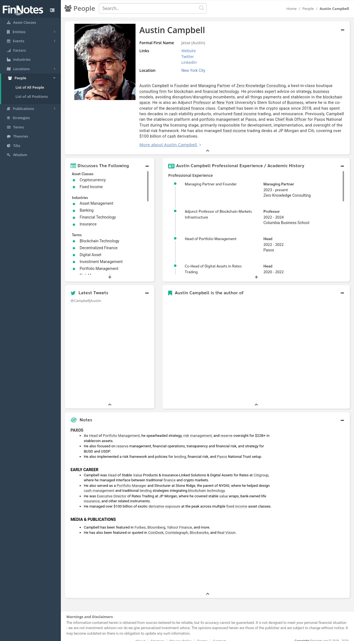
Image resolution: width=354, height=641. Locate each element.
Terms (202, 635)
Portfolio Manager (131, 480)
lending (180, 451)
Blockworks (199, 527)
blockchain (152, 91)
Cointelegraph (176, 527)
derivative (156, 501)
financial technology (189, 91)
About (140, 635)
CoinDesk (155, 527)
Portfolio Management (121, 430)
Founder (169, 85)
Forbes (140, 521)
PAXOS (77, 424)
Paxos (178, 119)
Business (245, 102)
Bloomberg (156, 521)
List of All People (29, 87)
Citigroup (261, 469)
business (289, 91)
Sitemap (157, 635)
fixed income (177, 114)
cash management (99, 485)
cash (310, 108)
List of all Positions (31, 96)
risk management (197, 430)
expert (238, 91)
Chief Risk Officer (218, 119)
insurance (92, 495)
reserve (226, 430)
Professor (151, 102)
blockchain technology (206, 485)
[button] (110, 160)
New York (174, 102)
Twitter (177, 56)
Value (137, 469)
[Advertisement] (313, 502)
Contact (219, 635)
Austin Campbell (142, 85)
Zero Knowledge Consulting (249, 85)
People (308, 8)
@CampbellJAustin (86, 294)
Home (292, 8)
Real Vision (226, 527)
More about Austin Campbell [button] (156, 139)
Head (268, 232)
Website (178, 50)
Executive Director (111, 490)
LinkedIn (179, 62)
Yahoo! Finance (179, 521)
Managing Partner (202, 85)
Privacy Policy (181, 635)
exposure (172, 501)
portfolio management (147, 119)
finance (169, 474)
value (223, 490)
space (303, 97)
